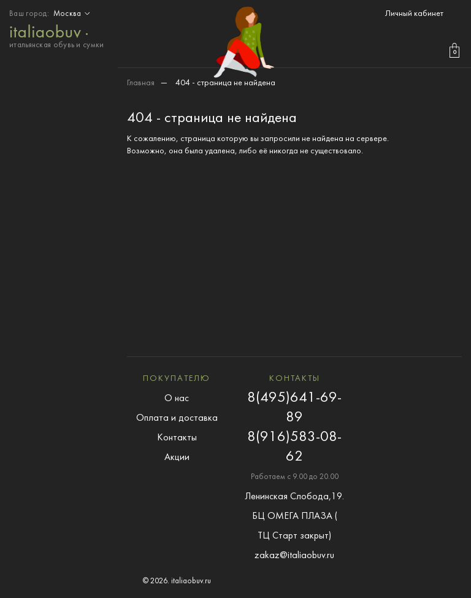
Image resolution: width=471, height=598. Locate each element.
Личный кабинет (414, 14)
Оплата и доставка (177, 418)
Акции (177, 457)
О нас (176, 399)
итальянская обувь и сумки (56, 35)
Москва (73, 14)
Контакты (177, 438)
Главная (141, 83)
